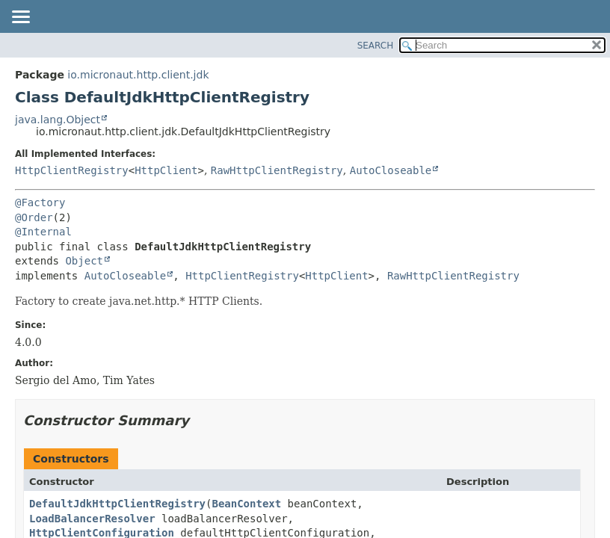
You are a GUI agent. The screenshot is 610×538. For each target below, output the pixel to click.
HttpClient (166, 170)
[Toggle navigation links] (20, 17)
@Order (34, 217)
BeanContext (246, 504)
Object (84, 261)
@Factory (40, 202)
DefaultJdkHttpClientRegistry (117, 504)
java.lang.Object (57, 120)
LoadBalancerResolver (92, 519)
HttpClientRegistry (72, 170)
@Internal (43, 232)
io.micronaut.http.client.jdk (138, 75)
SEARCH (375, 45)
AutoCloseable (391, 170)
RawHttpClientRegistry (277, 170)
